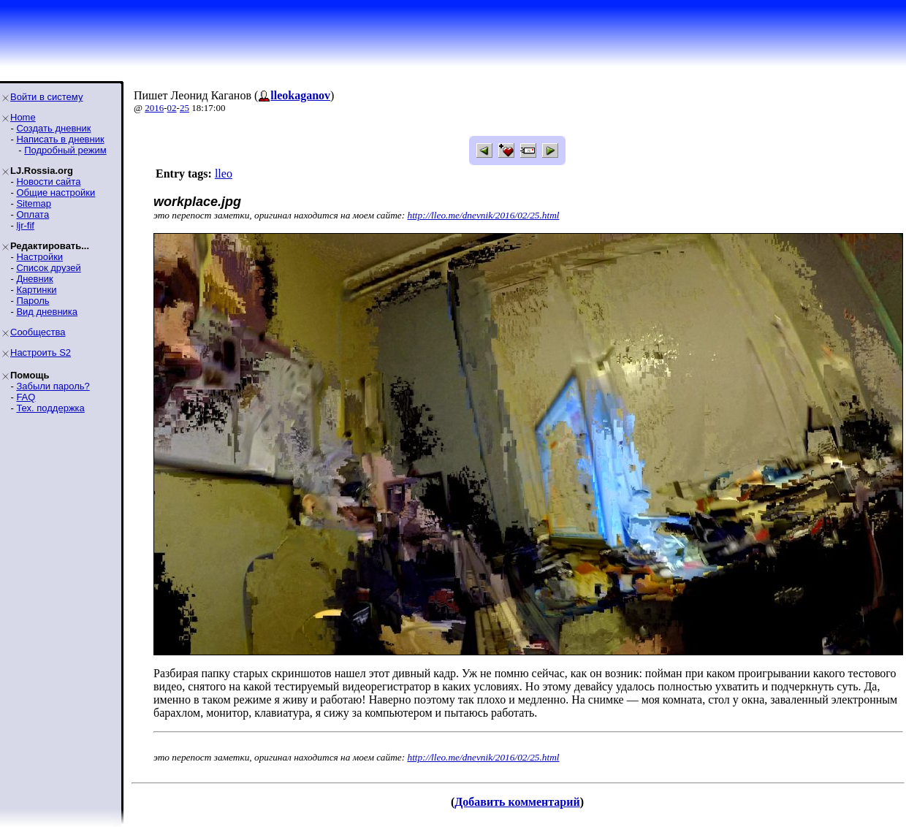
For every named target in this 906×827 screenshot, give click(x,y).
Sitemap (33, 203)
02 (172, 107)
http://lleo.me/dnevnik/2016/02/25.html (484, 215)
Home (23, 117)
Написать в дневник (60, 139)
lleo (223, 173)
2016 (154, 107)
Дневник (34, 278)
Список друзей (48, 267)
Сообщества (38, 332)
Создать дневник (53, 128)
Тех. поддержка (50, 408)
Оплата (32, 214)
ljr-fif (25, 225)
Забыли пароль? (52, 386)
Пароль (32, 300)
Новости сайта (48, 181)
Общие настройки (55, 192)
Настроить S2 (40, 352)
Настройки (39, 256)
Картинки (36, 289)
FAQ (25, 397)
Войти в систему (46, 96)
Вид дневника (46, 311)
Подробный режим (65, 150)
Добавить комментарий (516, 802)
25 (184, 107)
